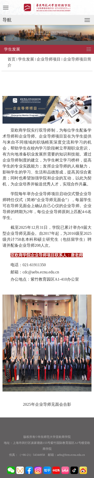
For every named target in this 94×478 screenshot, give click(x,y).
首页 (12, 59)
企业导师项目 (49, 59)
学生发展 (26, 59)
